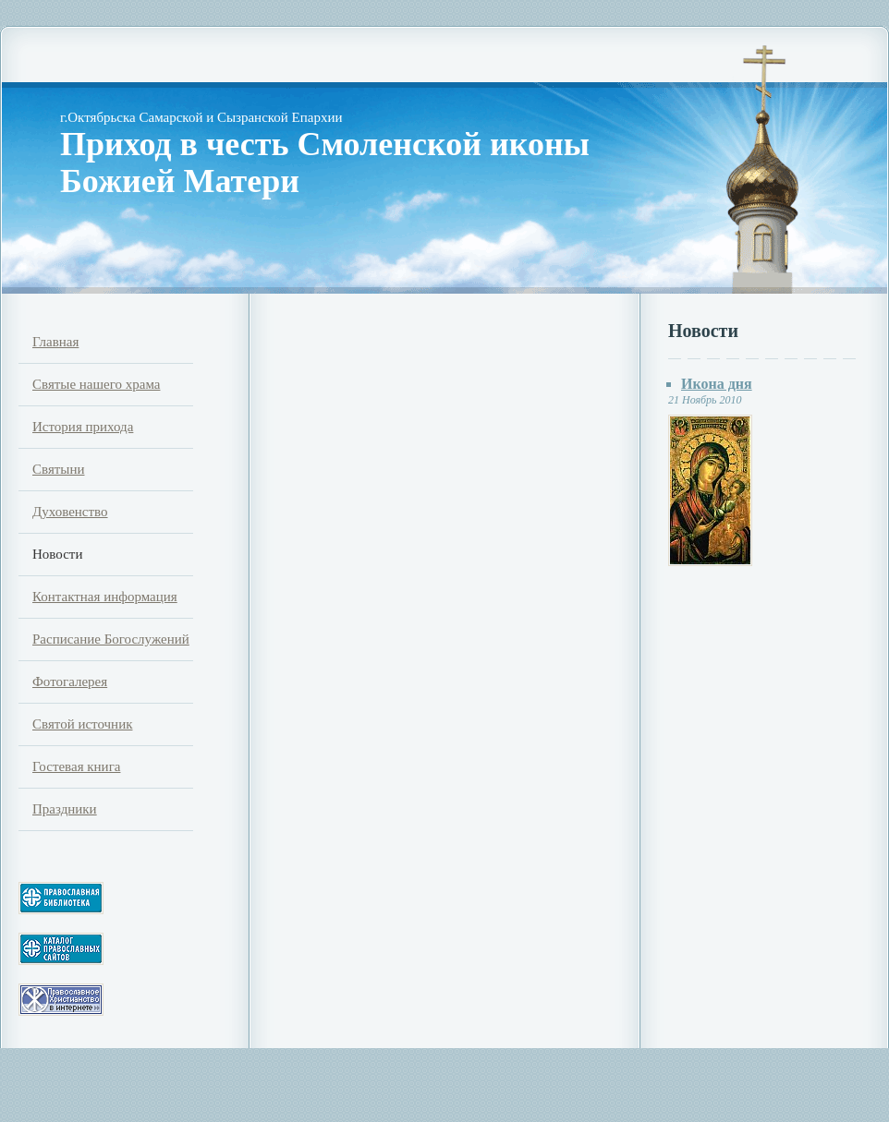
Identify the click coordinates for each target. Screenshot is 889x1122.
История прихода (82, 426)
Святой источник (82, 724)
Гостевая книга (76, 766)
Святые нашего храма (96, 384)
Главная (55, 341)
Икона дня (716, 384)
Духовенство (70, 511)
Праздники (64, 809)
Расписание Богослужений (110, 639)
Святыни (58, 469)
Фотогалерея (69, 681)
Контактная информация (104, 596)
